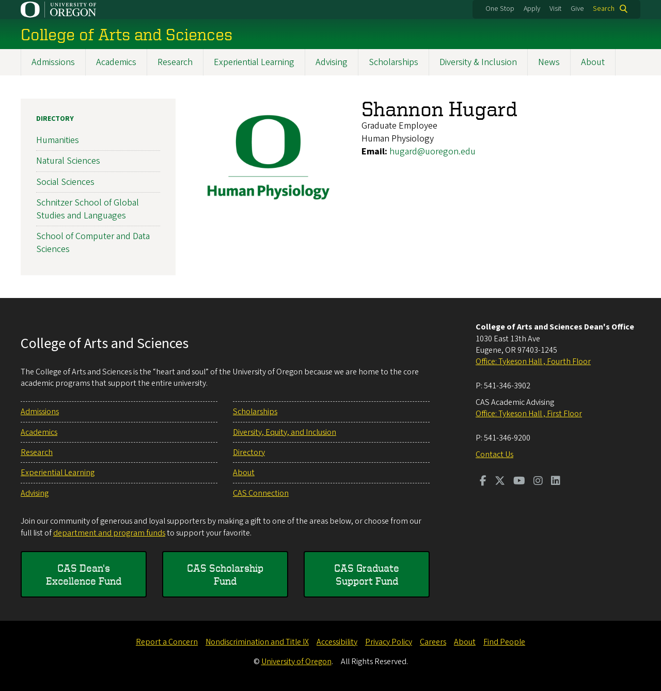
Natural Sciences (68, 160)
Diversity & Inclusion (478, 62)
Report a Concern (167, 642)
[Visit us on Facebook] (483, 482)
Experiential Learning (254, 62)
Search (604, 9)
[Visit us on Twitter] (500, 482)
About (593, 62)
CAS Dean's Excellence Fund (83, 574)
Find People (504, 642)
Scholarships (393, 62)
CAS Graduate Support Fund (366, 574)
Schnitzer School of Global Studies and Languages (87, 209)
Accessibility (337, 642)
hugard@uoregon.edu (432, 151)
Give (577, 9)
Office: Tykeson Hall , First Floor (529, 413)
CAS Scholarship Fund (225, 574)
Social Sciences (65, 181)
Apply (532, 9)
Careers (433, 642)
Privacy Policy (388, 642)
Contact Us (494, 454)
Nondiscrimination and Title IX (257, 642)
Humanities (57, 140)
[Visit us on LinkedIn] (555, 482)
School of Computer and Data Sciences (93, 243)
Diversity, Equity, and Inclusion (284, 432)
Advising (332, 62)
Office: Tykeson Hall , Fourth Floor (533, 361)
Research (175, 62)
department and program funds (109, 533)
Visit (555, 9)
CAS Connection (261, 493)
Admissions (53, 62)
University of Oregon (296, 661)
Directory (55, 119)
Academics (116, 62)
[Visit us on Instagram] (538, 482)
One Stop (499, 9)
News (549, 62)
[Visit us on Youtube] (519, 482)
